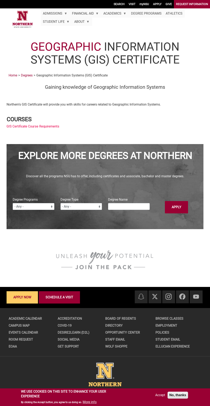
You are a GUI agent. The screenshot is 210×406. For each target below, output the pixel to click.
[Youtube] (196, 297)
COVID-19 (65, 326)
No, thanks (177, 395)
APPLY (157, 4)
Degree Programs (25, 199)
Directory (114, 326)
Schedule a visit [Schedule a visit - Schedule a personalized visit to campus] (59, 297)
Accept (160, 395)
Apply (176, 207)
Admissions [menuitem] (54, 14)
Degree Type (69, 199)
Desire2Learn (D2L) (73, 332)
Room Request (21, 339)
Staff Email (115, 339)
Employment (166, 326)
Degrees (27, 75)
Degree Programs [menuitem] (146, 13)
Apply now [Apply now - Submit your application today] (22, 297)
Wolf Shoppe (116, 346)
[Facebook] (182, 296)
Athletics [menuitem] (174, 13)
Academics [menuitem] (113, 14)
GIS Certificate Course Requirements (33, 126)
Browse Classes (169, 319)
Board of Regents (120, 319)
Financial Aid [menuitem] (84, 14)
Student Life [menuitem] (55, 23)
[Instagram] (168, 297)
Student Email (167, 339)
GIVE (168, 4)
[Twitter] (155, 296)
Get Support (68, 346)
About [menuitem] (80, 23)
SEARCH (119, 4)
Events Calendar (23, 332)
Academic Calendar (25, 319)
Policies (162, 332)
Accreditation (70, 319)
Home (13, 75)
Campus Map (19, 326)
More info (90, 402)
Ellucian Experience (172, 346)
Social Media (68, 339)
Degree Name (118, 199)
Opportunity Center (122, 332)
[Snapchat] (141, 296)
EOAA (13, 346)
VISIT (132, 4)
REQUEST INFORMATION (192, 4)
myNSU (144, 4)
